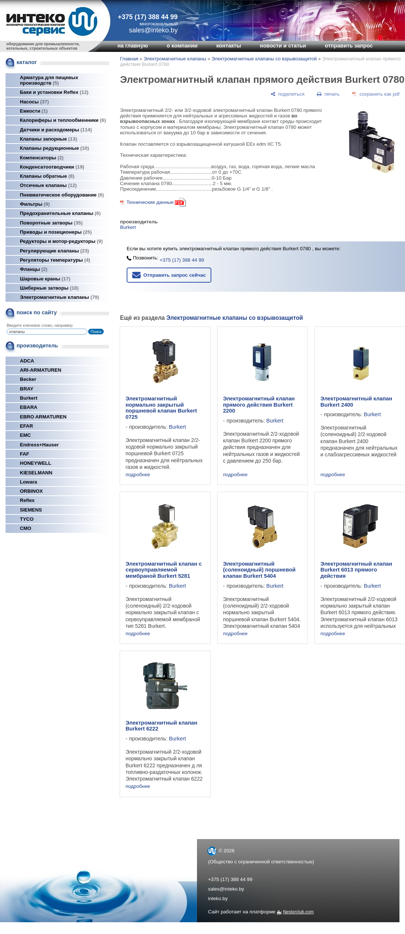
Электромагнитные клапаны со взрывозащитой (264, 58)
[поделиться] (287, 94)
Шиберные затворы (49, 288)
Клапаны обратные (47, 176)
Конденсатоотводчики (52, 167)
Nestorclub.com (298, 911)
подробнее (138, 474)
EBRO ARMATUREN (43, 417)
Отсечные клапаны (48, 185)
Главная (129, 58)
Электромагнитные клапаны (59, 297)
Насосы (34, 102)
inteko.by (218, 898)
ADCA (27, 361)
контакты (228, 46)
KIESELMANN (36, 472)
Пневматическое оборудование (62, 195)
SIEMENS (31, 510)
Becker (28, 379)
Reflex (27, 500)
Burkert (28, 398)
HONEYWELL (35, 463)
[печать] (328, 94)
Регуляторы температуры (55, 260)
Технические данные (149, 202)
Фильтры (35, 204)
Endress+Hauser (39, 444)
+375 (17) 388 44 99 (148, 17)
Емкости (33, 111)
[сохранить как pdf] (375, 94)
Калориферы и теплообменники (63, 120)
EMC (25, 435)
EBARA (28, 407)
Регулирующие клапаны (54, 251)
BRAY (27, 389)
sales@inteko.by (226, 889)
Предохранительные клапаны (60, 213)
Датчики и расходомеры (56, 129)
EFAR (26, 426)
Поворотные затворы (51, 223)
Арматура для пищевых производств (49, 80)
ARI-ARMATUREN (40, 370)
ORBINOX (31, 491)
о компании (182, 46)
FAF (24, 454)
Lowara (28, 482)
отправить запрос (349, 46)
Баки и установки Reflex (54, 92)
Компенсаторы (42, 157)
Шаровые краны (45, 279)
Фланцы (33, 269)
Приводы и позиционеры (56, 232)
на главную (132, 46)
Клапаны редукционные (54, 148)
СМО (25, 528)
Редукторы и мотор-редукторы (61, 241)
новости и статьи (283, 46)
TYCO (27, 519)
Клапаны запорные (48, 139)
